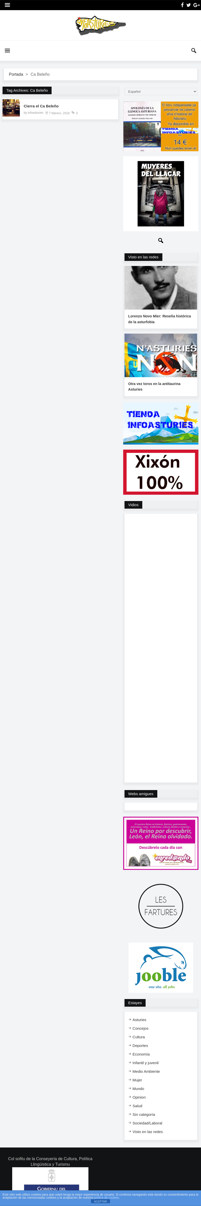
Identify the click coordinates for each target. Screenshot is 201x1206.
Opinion (139, 1097)
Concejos (141, 1028)
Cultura (139, 1037)
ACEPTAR (100, 1201)
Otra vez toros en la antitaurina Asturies (154, 386)
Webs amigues (140, 794)
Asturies (139, 1020)
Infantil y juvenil (146, 1063)
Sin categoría (144, 1114)
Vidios (133, 505)
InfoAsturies (100, 25)
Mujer (137, 1080)
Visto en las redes (143, 257)
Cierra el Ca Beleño (41, 106)
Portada (16, 74)
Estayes (135, 1003)
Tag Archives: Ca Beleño (27, 90)
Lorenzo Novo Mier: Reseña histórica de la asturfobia (159, 319)
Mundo (138, 1088)
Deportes (140, 1045)
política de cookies (106, 1197)
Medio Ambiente (146, 1071)
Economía (141, 1054)
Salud (137, 1106)
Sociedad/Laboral (147, 1123)
